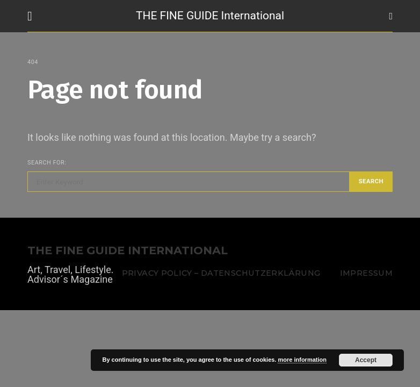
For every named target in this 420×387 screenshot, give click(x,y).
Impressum (366, 273)
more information (302, 359)
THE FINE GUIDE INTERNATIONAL (127, 250)
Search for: (46, 162)
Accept (365, 360)
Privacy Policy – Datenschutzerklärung (221, 273)
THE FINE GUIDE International (210, 15)
